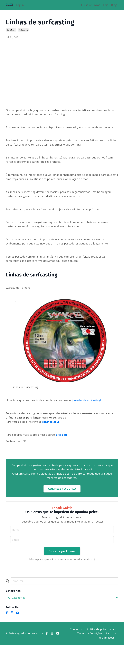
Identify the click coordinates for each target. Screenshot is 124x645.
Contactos (76, 629)
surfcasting (23, 30)
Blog (114, 5)
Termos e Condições (89, 633)
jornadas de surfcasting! (86, 400)
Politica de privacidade (100, 629)
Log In (20, 5)
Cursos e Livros (90, 5)
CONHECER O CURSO (62, 488)
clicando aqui (50, 421)
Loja (105, 5)
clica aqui (61, 434)
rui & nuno (11, 30)
